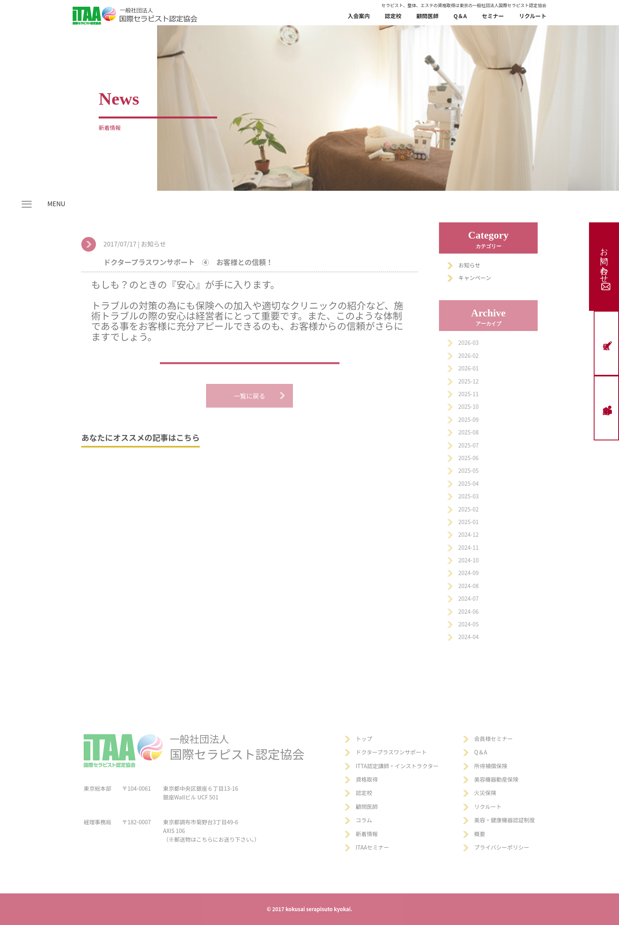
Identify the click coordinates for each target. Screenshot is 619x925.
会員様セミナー (493, 739)
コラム (364, 820)
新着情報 (367, 834)
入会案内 (359, 16)
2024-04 (468, 637)
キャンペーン (474, 278)
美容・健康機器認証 (499, 820)
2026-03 (468, 342)
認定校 (393, 16)
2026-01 (468, 368)
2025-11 (468, 394)
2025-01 (468, 522)
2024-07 (468, 598)
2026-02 (468, 355)
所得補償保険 (490, 766)
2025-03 (468, 496)
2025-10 (468, 406)
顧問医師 (427, 16)
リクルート (532, 16)
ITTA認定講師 (372, 766)
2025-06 (468, 458)
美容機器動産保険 (496, 779)
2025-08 (468, 432)
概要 (479, 834)
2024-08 (468, 586)
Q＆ (479, 752)
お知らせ (469, 265)
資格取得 (367, 779)
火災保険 (485, 793)
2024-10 (468, 560)
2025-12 (468, 381)
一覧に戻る (249, 395)
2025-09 (468, 419)
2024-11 (468, 547)
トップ (364, 739)
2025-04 (468, 483)
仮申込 (608, 345)
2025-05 (468, 470)
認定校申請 (608, 410)
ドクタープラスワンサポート (391, 752)
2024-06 (468, 611)
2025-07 (468, 445)
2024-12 (468, 534)
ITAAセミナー (372, 847)
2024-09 (468, 573)
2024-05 (468, 624)
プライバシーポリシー (501, 847)
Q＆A (460, 16)
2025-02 (468, 509)
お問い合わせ (605, 266)
